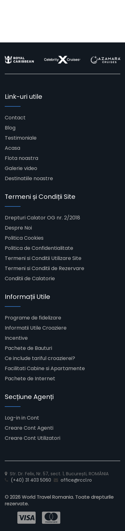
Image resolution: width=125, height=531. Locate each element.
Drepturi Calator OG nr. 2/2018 (42, 217)
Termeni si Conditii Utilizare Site (43, 258)
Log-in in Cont (22, 417)
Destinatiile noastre (29, 178)
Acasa (12, 148)
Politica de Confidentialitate (39, 248)
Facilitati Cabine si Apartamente (45, 368)
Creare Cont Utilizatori (32, 438)
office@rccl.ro (76, 480)
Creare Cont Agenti (29, 428)
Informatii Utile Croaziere (36, 328)
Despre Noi (18, 227)
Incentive (16, 338)
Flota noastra (21, 158)
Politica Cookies (24, 238)
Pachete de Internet (30, 378)
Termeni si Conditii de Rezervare (44, 268)
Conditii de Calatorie (30, 278)
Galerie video (21, 168)
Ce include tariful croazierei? (40, 358)
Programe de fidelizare (33, 317)
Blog (10, 127)
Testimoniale (21, 138)
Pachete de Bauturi (28, 348)
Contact (15, 117)
